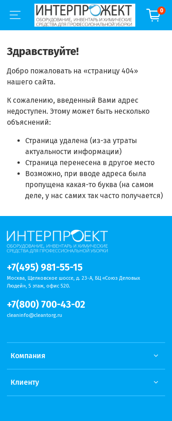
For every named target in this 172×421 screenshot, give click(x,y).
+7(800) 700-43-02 (46, 304)
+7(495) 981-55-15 (45, 267)
